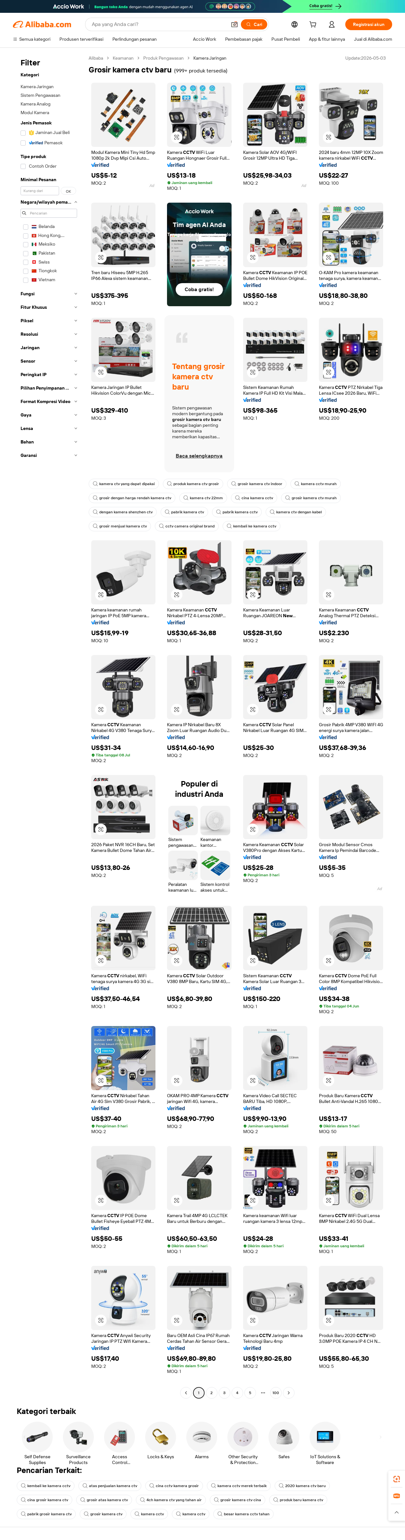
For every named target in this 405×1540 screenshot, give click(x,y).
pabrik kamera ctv (184, 512)
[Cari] (254, 24)
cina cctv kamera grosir (174, 1485)
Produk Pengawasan (163, 58)
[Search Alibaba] (158, 24)
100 (275, 1393)
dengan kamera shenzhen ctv (123, 512)
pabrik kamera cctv (237, 512)
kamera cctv (149, 1514)
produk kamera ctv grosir (193, 483)
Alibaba (96, 58)
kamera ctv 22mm (203, 498)
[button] (234, 24)
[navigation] (49, 726)
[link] (396, 1479)
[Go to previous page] (186, 1393)
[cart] (314, 25)
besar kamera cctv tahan (243, 1514)
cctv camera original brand (187, 526)
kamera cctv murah (316, 483)
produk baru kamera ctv (298, 1499)
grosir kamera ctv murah (311, 498)
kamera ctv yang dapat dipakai (124, 483)
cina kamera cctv (254, 498)
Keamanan (123, 58)
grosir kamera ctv (103, 1514)
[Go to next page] (289, 1393)
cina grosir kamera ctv (44, 1499)
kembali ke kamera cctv (251, 526)
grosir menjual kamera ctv (120, 526)
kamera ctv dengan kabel (296, 512)
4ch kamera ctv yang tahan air (171, 1499)
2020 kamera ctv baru (302, 1485)
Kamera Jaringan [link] (209, 58)
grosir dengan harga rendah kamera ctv (132, 498)
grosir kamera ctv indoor (256, 483)
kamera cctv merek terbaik (239, 1485)
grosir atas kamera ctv (104, 1499)
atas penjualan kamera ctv (110, 1485)
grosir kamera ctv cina (237, 1499)
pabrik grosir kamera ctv (46, 1514)
